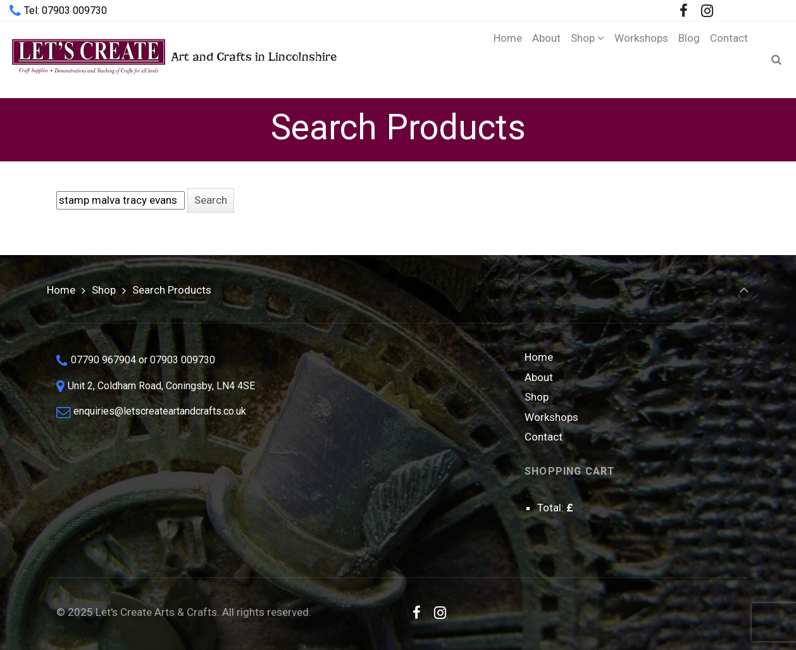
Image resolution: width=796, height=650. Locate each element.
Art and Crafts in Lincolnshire (173, 59)
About (539, 377)
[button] (210, 200)
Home (61, 290)
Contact (544, 436)
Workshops (551, 417)
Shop (104, 290)
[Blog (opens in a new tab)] (689, 59)
